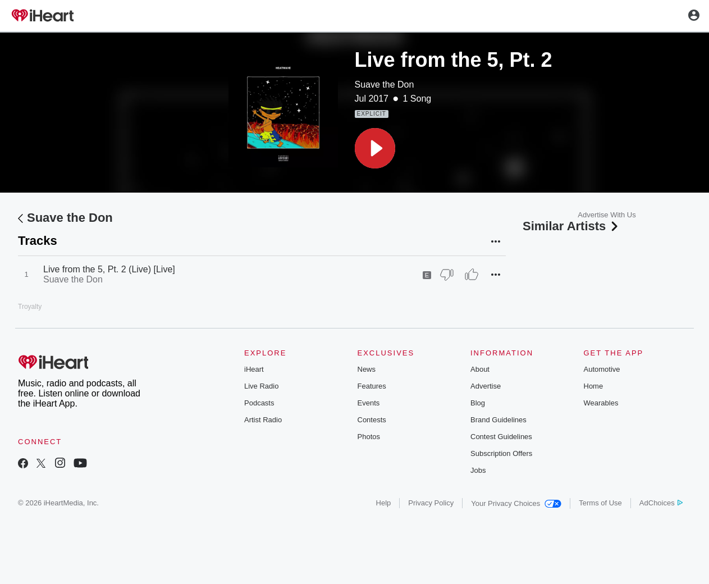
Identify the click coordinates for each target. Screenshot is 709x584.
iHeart (254, 369)
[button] (375, 148)
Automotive (602, 369)
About (480, 369)
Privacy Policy (431, 503)
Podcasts (259, 403)
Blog (477, 403)
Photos (369, 436)
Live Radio (261, 386)
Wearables (601, 403)
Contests (372, 420)
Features (372, 386)
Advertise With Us (606, 215)
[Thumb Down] (447, 274)
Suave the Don (384, 84)
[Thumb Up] (471, 274)
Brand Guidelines (498, 420)
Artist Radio (263, 420)
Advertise (485, 386)
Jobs (478, 470)
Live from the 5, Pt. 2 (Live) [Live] (109, 269)
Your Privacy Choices (516, 503)
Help (383, 503)
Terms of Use (600, 503)
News (367, 369)
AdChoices (661, 503)
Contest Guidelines (501, 436)
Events (369, 403)
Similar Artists (571, 226)
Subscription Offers (501, 453)
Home (593, 386)
